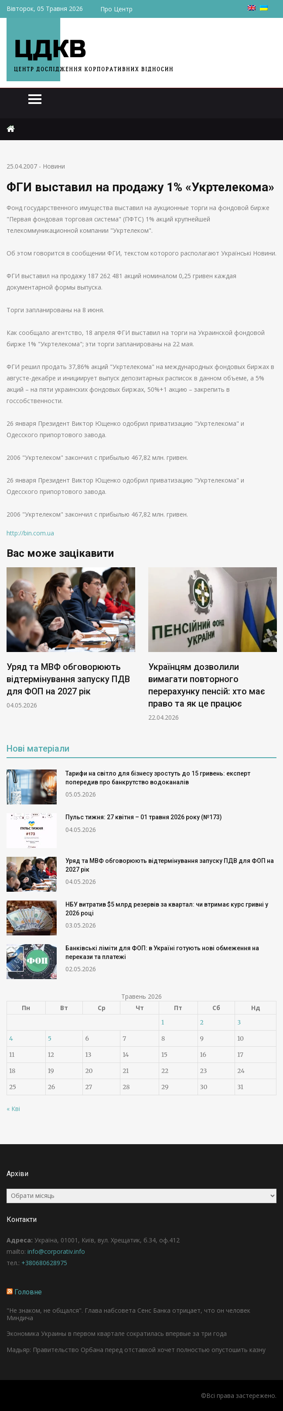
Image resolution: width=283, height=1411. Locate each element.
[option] (71, 638)
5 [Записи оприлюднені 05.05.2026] (49, 1038)
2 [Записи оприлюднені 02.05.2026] (202, 1022)
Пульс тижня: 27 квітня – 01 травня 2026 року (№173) (143, 817)
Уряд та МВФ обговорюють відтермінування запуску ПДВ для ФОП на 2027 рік (68, 679)
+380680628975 (44, 1263)
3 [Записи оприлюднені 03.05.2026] (239, 1022)
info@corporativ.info (56, 1251)
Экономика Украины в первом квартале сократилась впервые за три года (117, 1333)
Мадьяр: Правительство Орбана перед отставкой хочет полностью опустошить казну (136, 1349)
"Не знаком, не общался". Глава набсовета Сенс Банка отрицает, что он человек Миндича (128, 1314)
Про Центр (116, 9)
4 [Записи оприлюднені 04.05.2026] (11, 1038)
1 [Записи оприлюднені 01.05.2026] (162, 1022)
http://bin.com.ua (30, 533)
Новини (54, 166)
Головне (28, 1292)
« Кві (13, 1108)
